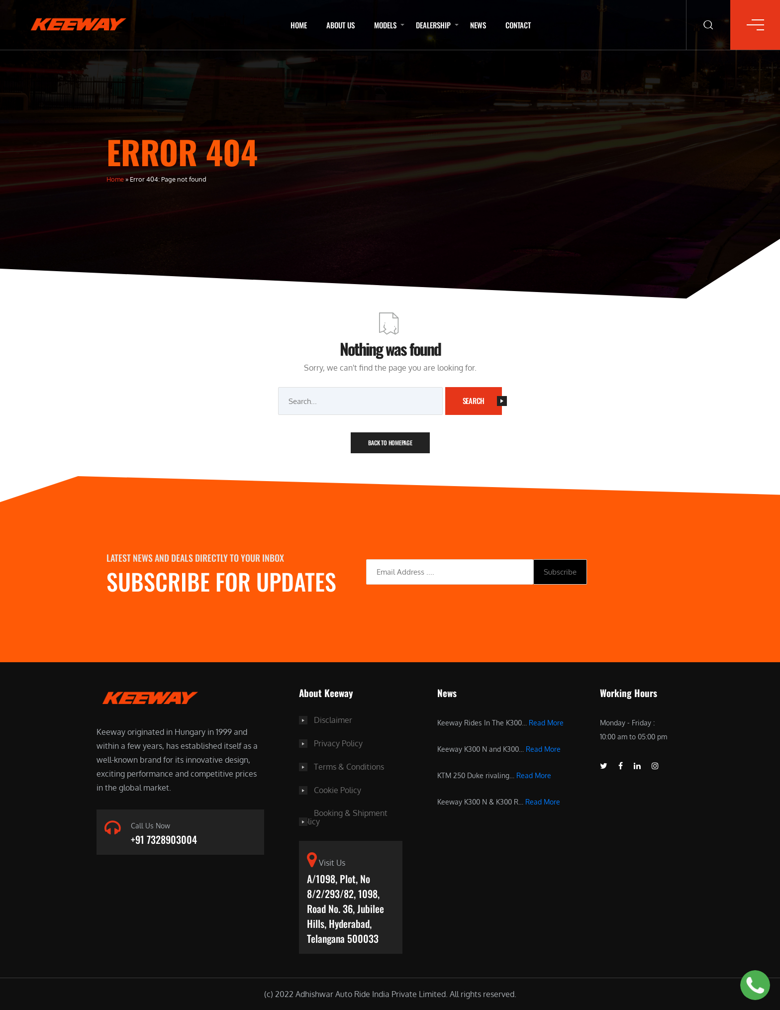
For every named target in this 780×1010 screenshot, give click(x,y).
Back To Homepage (390, 442)
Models (385, 24)
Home (299, 24)
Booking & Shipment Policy (343, 815)
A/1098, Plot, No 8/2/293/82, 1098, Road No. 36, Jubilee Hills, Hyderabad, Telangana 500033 (345, 907)
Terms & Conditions (349, 766)
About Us (340, 24)
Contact (518, 24)
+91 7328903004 (164, 839)
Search (482, 400)
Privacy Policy (338, 743)
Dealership (433, 24)
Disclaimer (333, 720)
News (478, 24)
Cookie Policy (337, 789)
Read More (546, 722)
